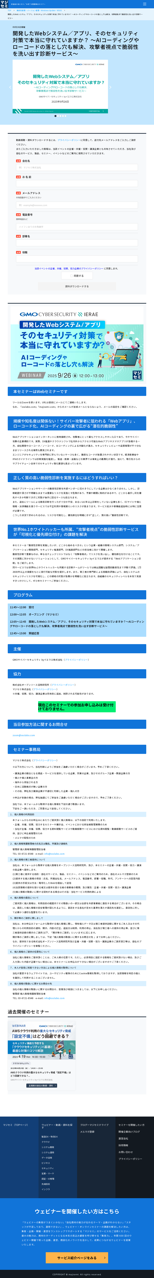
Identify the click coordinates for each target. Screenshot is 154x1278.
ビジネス (46, 1162)
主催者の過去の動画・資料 (41, 1085)
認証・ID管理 (48, 1178)
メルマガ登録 (87, 1131)
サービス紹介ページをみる (77, 1257)
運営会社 (123, 1138)
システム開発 (48, 1147)
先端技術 (46, 1184)
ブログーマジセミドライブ (94, 1125)
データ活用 (47, 1157)
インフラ (46, 1189)
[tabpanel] (60, 86)
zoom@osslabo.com (24, 735)
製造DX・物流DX (50, 1136)
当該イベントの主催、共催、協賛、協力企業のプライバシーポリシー (69, 268)
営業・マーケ (48, 1173)
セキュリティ (48, 1168)
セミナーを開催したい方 (132, 1125)
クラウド (46, 1141)
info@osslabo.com (54, 853)
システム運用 (48, 1152)
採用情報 (123, 1145)
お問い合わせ (126, 1152)
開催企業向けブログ (129, 1131)
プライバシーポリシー (69, 140)
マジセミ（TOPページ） (16, 1125)
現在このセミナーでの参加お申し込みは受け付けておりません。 (76, 706)
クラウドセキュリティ (21, 1063)
